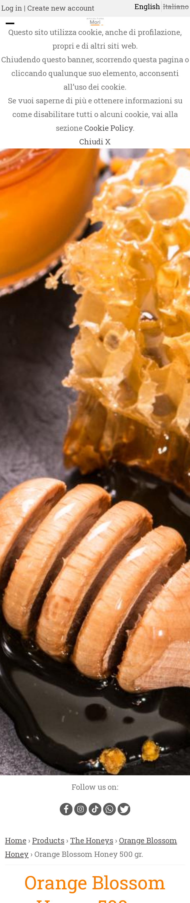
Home (15, 840)
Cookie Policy (108, 128)
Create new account (60, 8)
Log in (11, 8)
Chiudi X (95, 141)
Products (48, 840)
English (147, 6)
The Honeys (91, 840)
